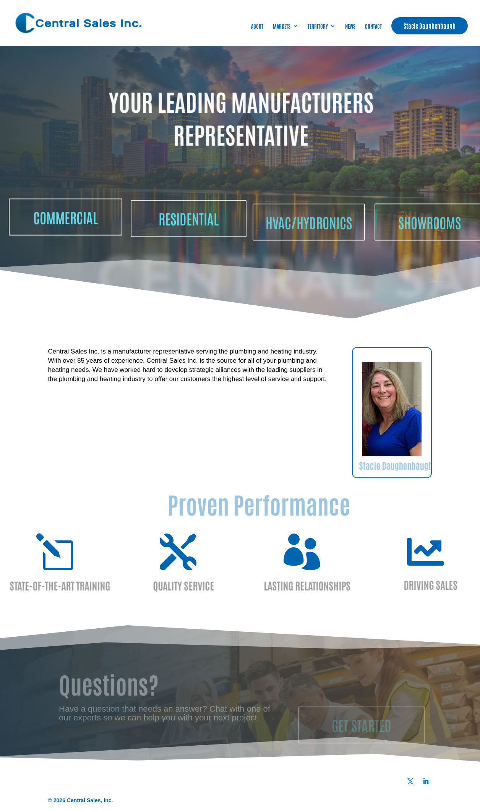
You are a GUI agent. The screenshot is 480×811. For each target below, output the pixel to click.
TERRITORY (318, 26)
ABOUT (257, 26)
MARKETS (281, 26)
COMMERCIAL (65, 230)
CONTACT (373, 26)
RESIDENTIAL (189, 236)
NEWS (350, 26)
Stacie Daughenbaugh (430, 25)
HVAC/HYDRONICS (309, 241)
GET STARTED (361, 734)
